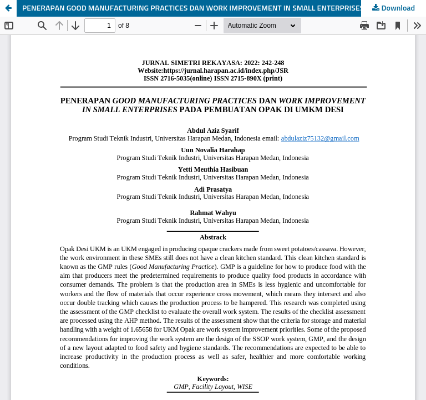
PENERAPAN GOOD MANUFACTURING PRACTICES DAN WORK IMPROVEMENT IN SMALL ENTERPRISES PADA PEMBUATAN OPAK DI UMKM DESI (224, 8)
